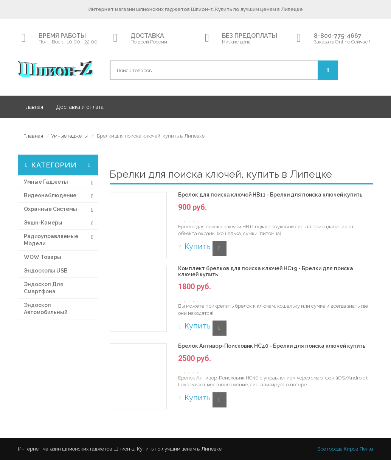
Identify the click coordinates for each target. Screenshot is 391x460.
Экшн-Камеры (43, 223)
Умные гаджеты (69, 136)
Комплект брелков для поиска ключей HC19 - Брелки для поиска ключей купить (265, 271)
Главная (33, 107)
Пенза (366, 449)
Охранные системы (50, 209)
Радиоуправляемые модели (51, 239)
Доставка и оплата (80, 107)
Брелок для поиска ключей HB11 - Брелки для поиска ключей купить (270, 195)
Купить (194, 246)
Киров (351, 449)
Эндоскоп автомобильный (45, 308)
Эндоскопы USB (46, 271)
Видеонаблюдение (50, 195)
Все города (330, 449)
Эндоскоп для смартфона (43, 287)
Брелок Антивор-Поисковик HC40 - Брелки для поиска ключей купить (272, 346)
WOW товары (42, 257)
